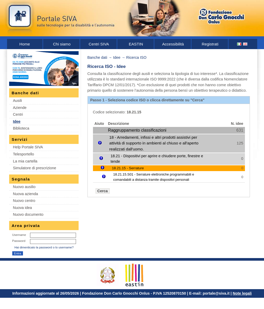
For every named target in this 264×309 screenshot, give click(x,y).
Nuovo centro (24, 201)
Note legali (242, 293)
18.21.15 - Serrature (128, 168)
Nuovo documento (28, 214)
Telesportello (23, 154)
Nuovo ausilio (24, 187)
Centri (18, 114)
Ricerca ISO (136, 57)
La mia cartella (25, 161)
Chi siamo (62, 44)
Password (19, 240)
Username (19, 234)
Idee (17, 121)
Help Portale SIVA (28, 147)
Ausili (17, 100)
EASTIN (136, 44)
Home (24, 44)
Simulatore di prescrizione (34, 168)
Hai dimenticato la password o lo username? (44, 247)
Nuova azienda (25, 194)
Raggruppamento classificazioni (137, 130)
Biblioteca (21, 128)
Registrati (210, 44)
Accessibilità (173, 44)
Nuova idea (22, 208)
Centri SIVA (99, 44)
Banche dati (97, 57)
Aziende (20, 108)
